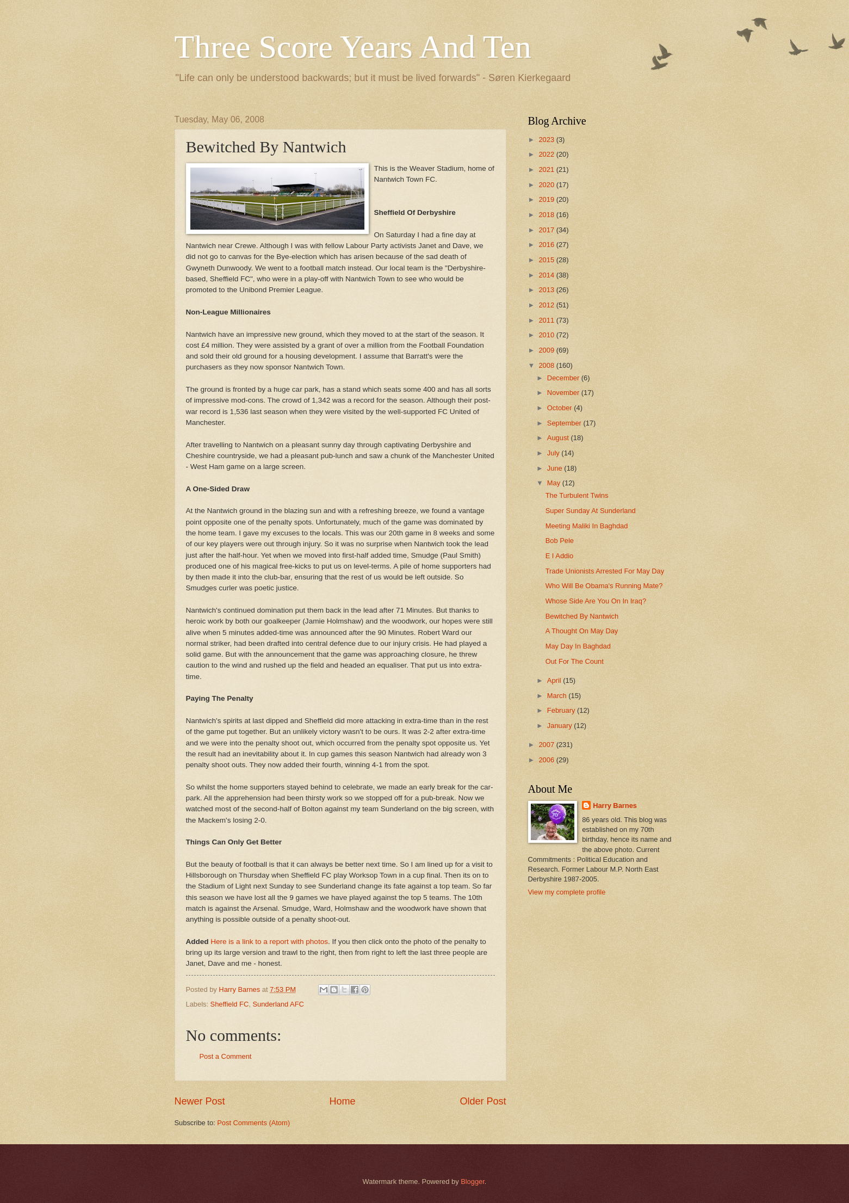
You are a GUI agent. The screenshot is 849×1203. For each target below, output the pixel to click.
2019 (547, 199)
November (564, 392)
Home (342, 1101)
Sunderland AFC (277, 1004)
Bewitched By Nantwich (582, 616)
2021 (547, 169)
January (560, 725)
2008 (547, 365)
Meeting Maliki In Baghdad (587, 526)
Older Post (483, 1101)
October (560, 408)
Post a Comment (226, 1056)
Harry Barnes (615, 805)
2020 (547, 185)
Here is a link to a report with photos (269, 941)
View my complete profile (567, 892)
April (555, 680)
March (557, 696)
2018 (547, 215)
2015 (547, 260)
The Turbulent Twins (577, 495)
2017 (547, 230)
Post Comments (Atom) (253, 1123)
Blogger (473, 1181)
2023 (547, 139)
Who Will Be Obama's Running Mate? (604, 586)
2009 (547, 350)
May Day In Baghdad (578, 646)
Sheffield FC (229, 1004)
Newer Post (200, 1101)
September (565, 423)
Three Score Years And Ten (353, 47)
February (562, 710)
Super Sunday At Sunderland (591, 511)
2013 (547, 290)
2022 (547, 154)
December (564, 378)
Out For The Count (575, 661)
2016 (547, 244)
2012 (547, 305)
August (559, 438)
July (554, 453)
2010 (547, 335)
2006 (547, 760)
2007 (547, 745)
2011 (547, 320)
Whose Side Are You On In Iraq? (596, 601)
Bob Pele (560, 540)
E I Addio (560, 556)
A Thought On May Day (582, 631)
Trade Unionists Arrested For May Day (605, 571)
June (556, 468)
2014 (547, 275)
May (554, 483)
